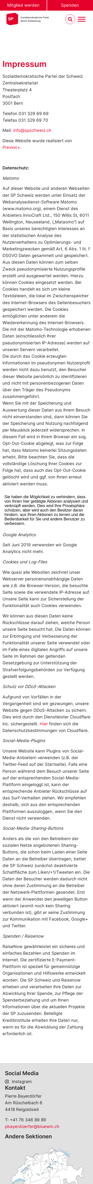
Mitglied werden (23, 5)
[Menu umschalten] (82, 19)
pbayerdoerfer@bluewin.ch (32, 1126)
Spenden (70, 5)
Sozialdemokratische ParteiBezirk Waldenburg (35, 19)
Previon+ (11, 147)
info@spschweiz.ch (32, 130)
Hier (44, 723)
